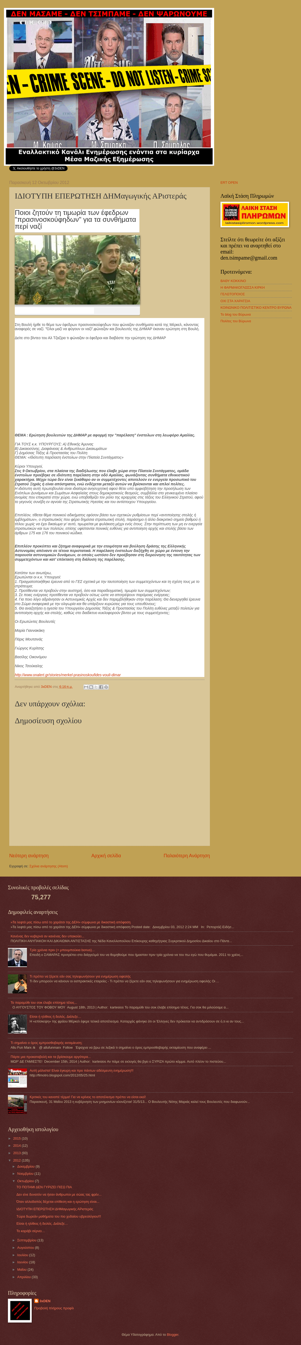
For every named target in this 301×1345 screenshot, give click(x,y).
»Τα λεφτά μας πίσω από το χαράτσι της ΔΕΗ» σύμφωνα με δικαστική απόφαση (70, 922)
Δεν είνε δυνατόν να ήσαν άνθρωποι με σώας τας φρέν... (58, 1194)
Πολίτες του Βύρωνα (235, 321)
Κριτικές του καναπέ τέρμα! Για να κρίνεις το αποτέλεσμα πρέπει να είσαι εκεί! (88, 1097)
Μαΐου (22, 1270)
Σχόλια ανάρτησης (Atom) (48, 866)
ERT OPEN (229, 183)
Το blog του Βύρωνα (235, 314)
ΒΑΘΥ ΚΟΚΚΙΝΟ (233, 281)
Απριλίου (24, 1277)
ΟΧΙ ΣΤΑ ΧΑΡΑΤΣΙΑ (235, 301)
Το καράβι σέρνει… (30, 1231)
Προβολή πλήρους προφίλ (54, 1308)
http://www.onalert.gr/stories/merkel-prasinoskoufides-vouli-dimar (68, 675)
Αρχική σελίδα (106, 855)
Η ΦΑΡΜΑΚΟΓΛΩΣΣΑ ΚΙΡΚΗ (242, 287)
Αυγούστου (26, 1248)
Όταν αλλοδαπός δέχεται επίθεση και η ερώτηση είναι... (57, 1202)
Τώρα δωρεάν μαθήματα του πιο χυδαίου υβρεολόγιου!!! (58, 1216)
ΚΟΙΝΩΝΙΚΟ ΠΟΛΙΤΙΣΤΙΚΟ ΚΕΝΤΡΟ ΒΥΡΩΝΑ (255, 308)
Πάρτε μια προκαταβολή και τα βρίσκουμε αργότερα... (51, 1057)
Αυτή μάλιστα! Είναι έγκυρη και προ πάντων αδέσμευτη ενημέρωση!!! (81, 1070)
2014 (17, 1146)
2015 (17, 1138)
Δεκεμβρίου (26, 1166)
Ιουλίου (23, 1255)
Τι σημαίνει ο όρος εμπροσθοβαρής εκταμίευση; (46, 1043)
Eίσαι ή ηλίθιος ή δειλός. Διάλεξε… (55, 1017)
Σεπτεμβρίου (27, 1240)
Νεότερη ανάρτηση (29, 855)
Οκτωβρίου (26, 1181)
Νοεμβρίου (25, 1174)
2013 (17, 1153)
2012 (17, 1160)
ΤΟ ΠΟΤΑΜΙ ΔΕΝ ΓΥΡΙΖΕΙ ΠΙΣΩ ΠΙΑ (44, 1187)
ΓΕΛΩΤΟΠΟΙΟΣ (232, 294)
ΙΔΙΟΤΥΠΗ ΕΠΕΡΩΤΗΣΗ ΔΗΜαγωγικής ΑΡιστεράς (54, 1209)
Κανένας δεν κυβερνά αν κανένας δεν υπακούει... (47, 936)
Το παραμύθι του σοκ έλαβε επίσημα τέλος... (44, 1003)
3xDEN (45, 1301)
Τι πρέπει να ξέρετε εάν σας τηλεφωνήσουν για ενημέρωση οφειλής (80, 976)
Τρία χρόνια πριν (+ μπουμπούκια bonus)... (62, 950)
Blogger (172, 1335)
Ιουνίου (23, 1262)
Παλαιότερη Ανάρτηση (187, 855)
